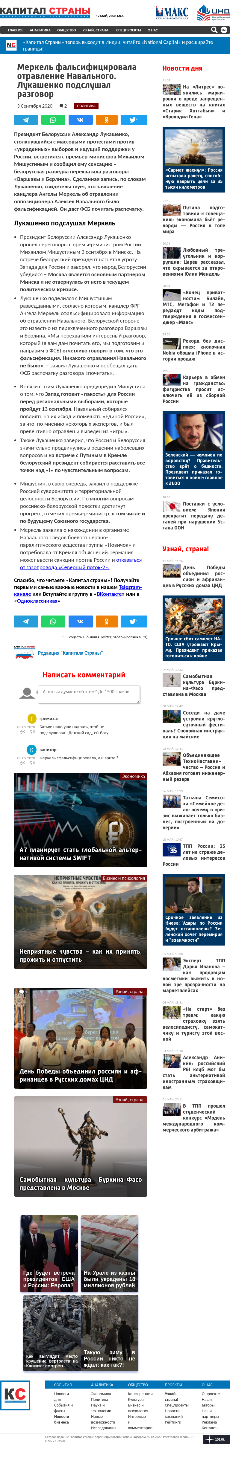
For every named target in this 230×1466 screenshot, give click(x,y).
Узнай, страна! (96, 30)
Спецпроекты (128, 30)
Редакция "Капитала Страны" (70, 653)
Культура (135, 1399)
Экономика (133, 776)
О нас (153, 30)
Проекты (173, 1384)
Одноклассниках (37, 600)
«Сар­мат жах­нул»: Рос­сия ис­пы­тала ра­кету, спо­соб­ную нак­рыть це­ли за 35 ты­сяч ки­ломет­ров (194, 178)
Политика (99, 1399)
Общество (66, 30)
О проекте (211, 1393)
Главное (15, 30)
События (63, 1384)
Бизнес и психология (124, 878)
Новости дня (182, 68)
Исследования (103, 1427)
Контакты (210, 1427)
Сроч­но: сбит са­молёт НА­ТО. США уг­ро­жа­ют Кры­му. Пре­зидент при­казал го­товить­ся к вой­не (194, 647)
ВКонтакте (109, 593)
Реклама (209, 1422)
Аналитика (40, 30)
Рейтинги (173, 1422)
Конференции (140, 1393)
